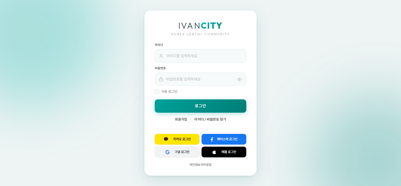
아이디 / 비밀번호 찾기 (210, 119)
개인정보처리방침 (200, 165)
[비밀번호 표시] (239, 79)
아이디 (159, 45)
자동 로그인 (166, 91)
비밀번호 (160, 68)
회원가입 (181, 119)
